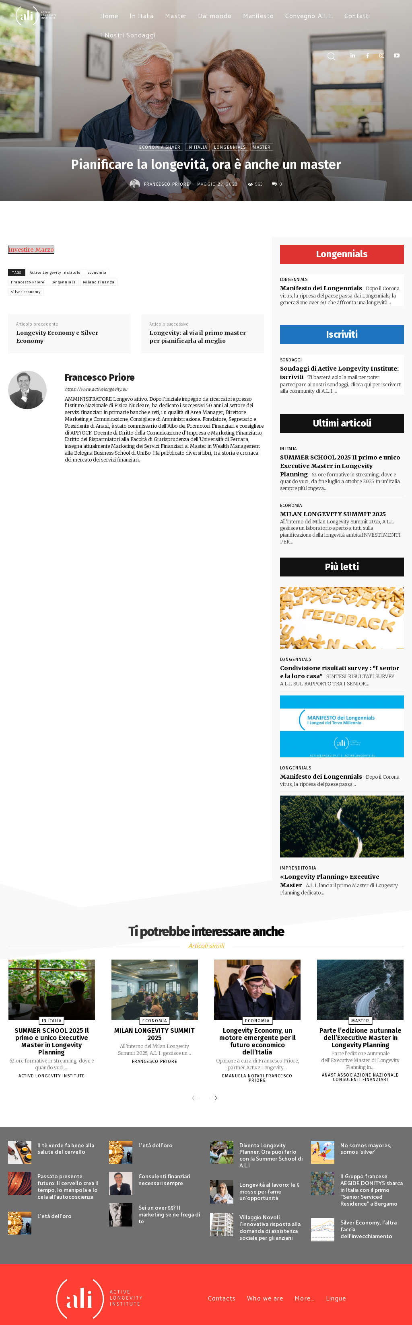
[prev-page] (195, 1090)
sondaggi (290, 359)
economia (97, 273)
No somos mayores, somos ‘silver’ (365, 1141)
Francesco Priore (167, 184)
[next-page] (214, 1090)
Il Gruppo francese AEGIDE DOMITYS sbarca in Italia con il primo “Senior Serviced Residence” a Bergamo (371, 1182)
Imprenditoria (298, 863)
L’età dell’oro (54, 1207)
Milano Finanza (99, 282)
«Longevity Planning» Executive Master (340, 871)
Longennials (230, 147)
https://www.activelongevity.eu (96, 389)
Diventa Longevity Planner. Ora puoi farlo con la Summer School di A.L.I (271, 1147)
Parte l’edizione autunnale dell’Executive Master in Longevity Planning (360, 1030)
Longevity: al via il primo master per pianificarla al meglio (197, 337)
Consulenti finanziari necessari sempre (164, 1172)
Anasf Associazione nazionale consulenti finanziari (360, 1070)
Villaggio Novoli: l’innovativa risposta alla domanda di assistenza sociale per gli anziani (270, 1219)
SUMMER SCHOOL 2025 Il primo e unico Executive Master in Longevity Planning (52, 1033)
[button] (331, 56)
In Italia (197, 147)
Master (261, 147)
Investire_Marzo (31, 249)
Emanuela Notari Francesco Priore (257, 1063)
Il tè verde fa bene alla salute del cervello (65, 1141)
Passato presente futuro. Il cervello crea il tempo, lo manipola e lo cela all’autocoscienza (67, 1178)
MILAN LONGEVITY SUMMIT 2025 (332, 510)
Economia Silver (160, 147)
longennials (64, 282)
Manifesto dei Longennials (320, 287)
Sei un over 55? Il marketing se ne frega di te (169, 1206)
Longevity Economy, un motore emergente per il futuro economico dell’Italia (257, 1030)
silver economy (26, 292)
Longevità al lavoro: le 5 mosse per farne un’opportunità (269, 1183)
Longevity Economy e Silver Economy (57, 337)
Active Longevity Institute (55, 273)
